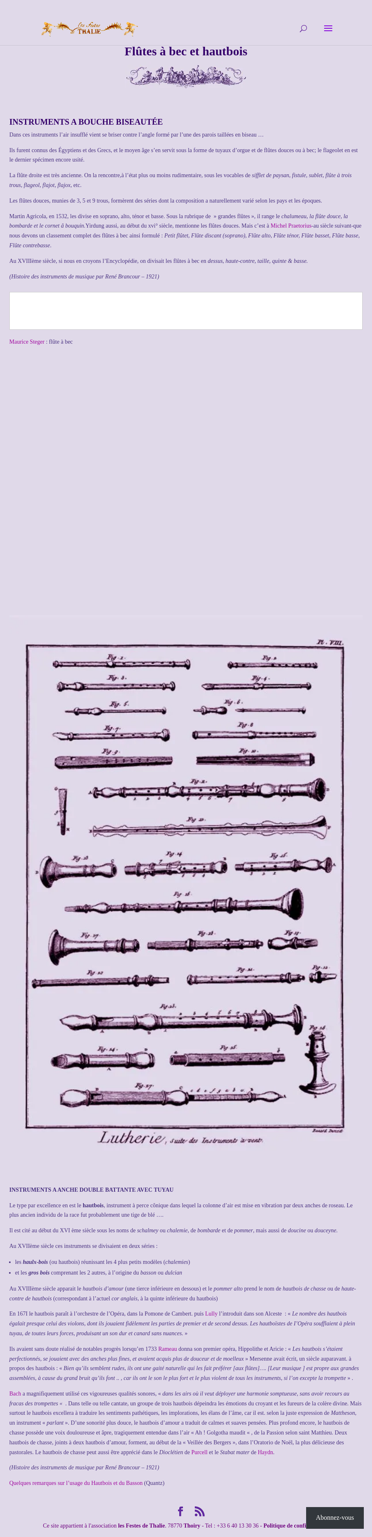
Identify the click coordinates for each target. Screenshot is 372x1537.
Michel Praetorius (291, 226)
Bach (15, 1394)
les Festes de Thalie (141, 1526)
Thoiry (191, 1526)
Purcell (199, 1452)
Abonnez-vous (335, 1517)
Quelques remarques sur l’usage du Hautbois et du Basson (76, 1483)
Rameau (167, 1349)
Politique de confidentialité (296, 1526)
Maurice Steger (27, 342)
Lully (211, 1314)
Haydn (265, 1452)
